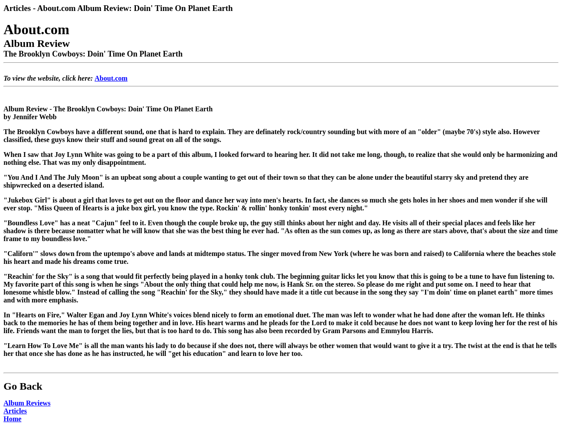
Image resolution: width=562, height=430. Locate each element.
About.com (111, 78)
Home (12, 419)
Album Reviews (27, 403)
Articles (15, 411)
